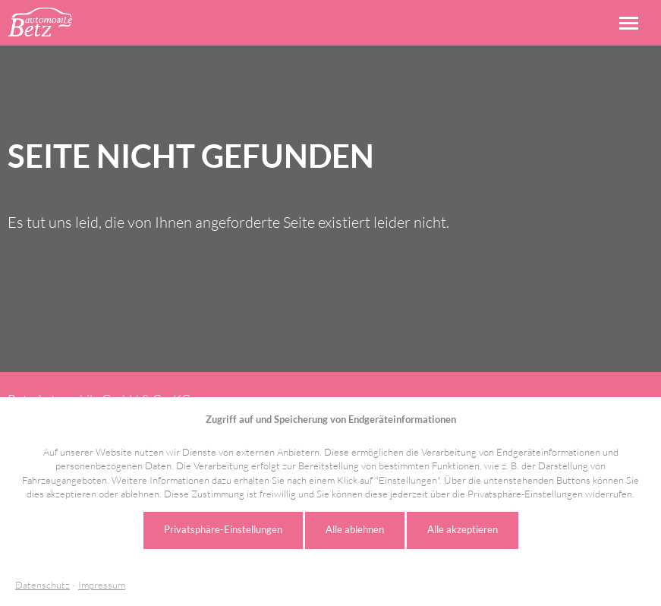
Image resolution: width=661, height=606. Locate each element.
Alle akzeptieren (462, 529)
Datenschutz (42, 585)
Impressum (101, 585)
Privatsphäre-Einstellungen (223, 529)
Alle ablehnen (355, 529)
